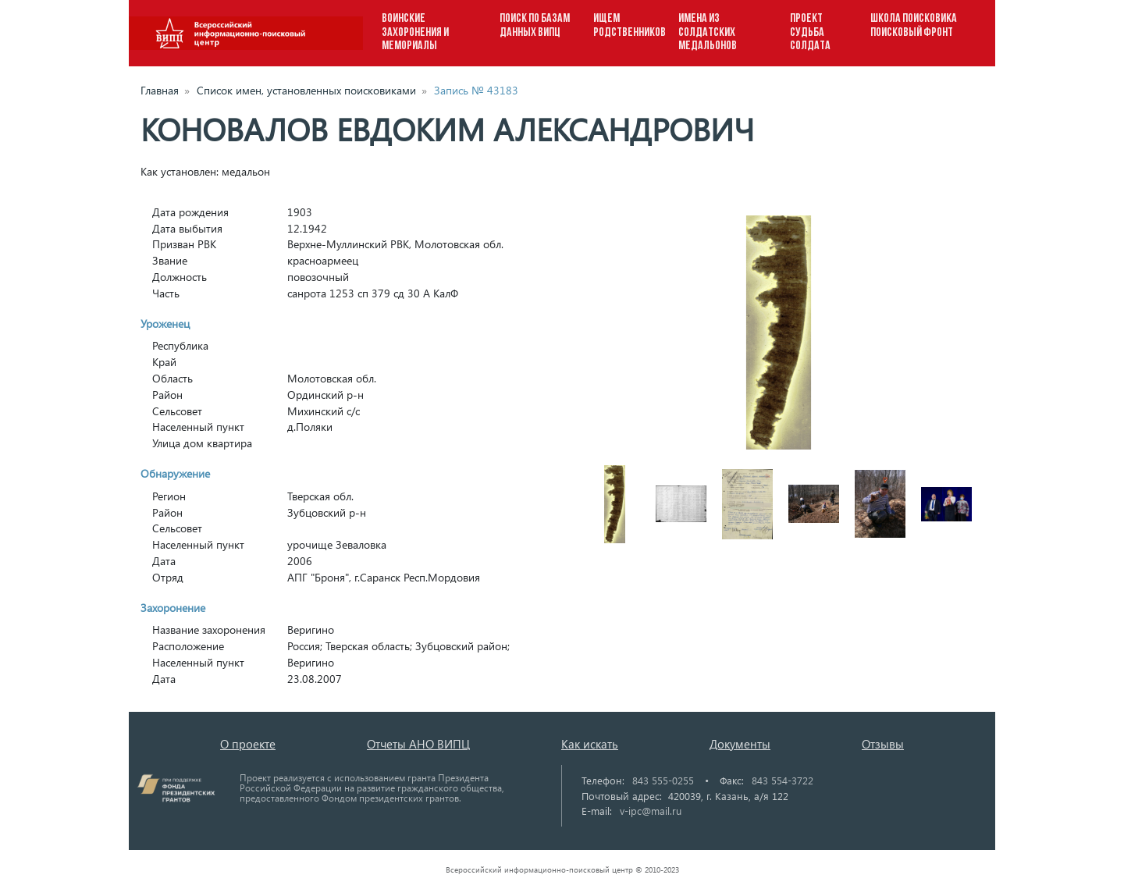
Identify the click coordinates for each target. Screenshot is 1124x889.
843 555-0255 (663, 780)
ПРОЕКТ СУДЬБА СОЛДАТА (810, 32)
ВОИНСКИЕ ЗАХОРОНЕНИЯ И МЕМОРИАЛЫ (415, 32)
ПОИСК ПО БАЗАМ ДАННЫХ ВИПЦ (535, 25)
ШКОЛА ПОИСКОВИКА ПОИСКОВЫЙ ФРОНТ (913, 25)
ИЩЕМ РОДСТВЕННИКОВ (629, 25)
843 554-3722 (782, 780)
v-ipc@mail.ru (650, 810)
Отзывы (883, 744)
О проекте (248, 744)
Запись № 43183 (476, 90)
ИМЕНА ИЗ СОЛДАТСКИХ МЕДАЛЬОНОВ (707, 32)
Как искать (589, 744)
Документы (740, 744)
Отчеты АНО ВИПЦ (418, 744)
